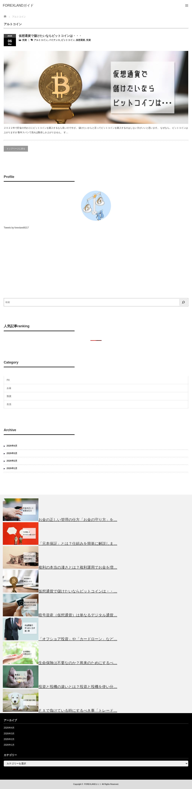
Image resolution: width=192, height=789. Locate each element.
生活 (9, 404)
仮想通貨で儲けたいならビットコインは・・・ (50, 35)
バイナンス (54, 40)
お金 (9, 388)
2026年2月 (12, 460)
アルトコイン (40, 40)
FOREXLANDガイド (92, 784)
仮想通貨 (80, 40)
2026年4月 (12, 445)
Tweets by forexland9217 (16, 227)
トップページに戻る (16, 148)
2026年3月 (12, 453)
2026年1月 (12, 468)
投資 (24, 40)
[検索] (183, 302)
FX (8, 380)
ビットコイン (68, 40)
